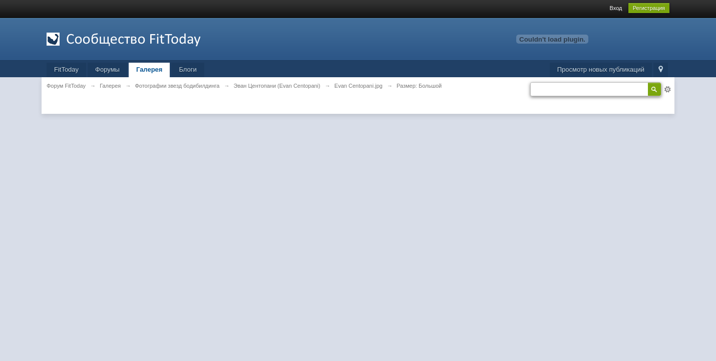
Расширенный (667, 89)
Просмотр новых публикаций (600, 69)
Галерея (149, 69)
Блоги (187, 69)
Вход (616, 8)
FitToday (66, 69)
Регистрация (649, 8)
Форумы (107, 69)
